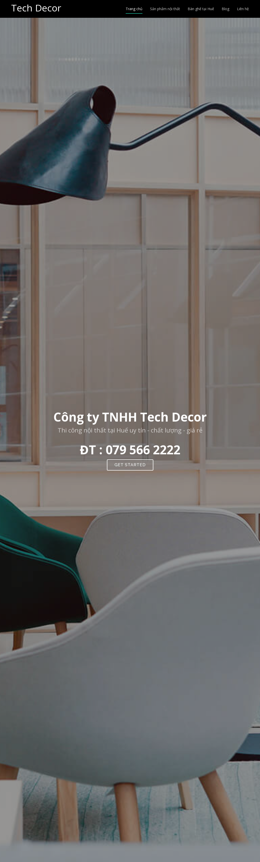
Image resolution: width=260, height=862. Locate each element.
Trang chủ (134, 8)
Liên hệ (243, 8)
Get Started (130, 467)
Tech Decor (36, 7)
